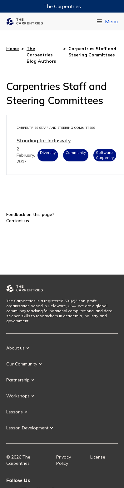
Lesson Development (27, 428)
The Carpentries (62, 6)
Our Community (21, 364)
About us (15, 348)
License (97, 457)
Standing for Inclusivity (44, 140)
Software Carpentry (105, 155)
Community (76, 152)
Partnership (18, 380)
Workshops (18, 396)
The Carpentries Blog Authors (41, 55)
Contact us (17, 220)
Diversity (48, 152)
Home (12, 48)
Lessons (14, 412)
